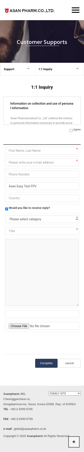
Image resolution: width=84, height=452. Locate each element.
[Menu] (75, 10)
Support (9, 69)
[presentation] (39, 342)
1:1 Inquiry (45, 69)
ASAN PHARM (30, 11)
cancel (69, 363)
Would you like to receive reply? (29, 208)
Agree (77, 129)
